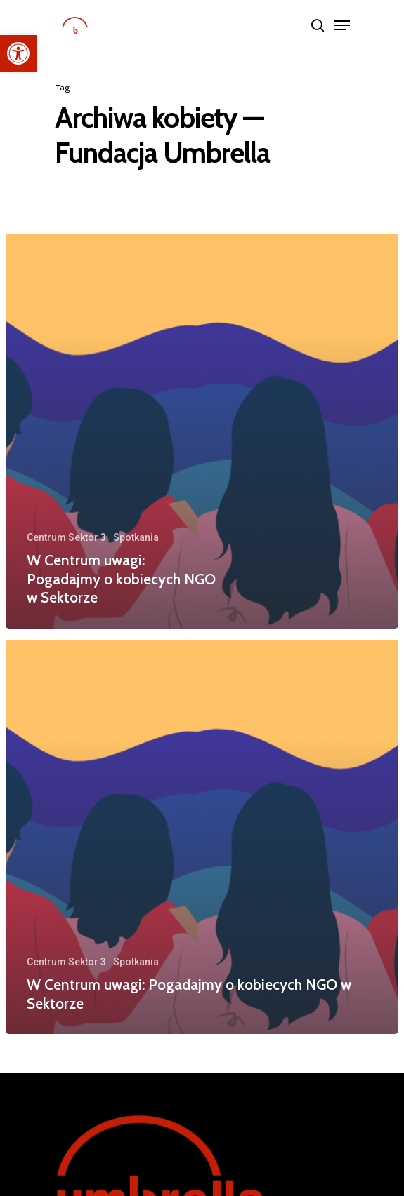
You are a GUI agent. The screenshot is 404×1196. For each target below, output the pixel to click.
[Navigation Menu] (342, 25)
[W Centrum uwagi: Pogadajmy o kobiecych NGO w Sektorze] (202, 431)
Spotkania (136, 537)
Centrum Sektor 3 (66, 537)
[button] (18, 53)
